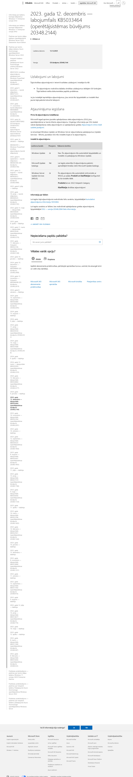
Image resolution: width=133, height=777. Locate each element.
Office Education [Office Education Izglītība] (52, 755)
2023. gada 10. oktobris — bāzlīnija (15, 431)
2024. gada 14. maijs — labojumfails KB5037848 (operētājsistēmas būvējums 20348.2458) (17, 347)
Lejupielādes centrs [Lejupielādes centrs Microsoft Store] (33, 743)
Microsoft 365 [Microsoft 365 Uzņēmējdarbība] (70, 750)
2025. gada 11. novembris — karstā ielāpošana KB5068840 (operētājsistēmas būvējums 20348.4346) (16, 110)
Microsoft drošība (75, 281)
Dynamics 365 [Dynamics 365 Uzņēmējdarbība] (70, 746)
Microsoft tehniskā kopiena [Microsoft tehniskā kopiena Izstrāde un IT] (95, 752)
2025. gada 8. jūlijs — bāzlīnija (16, 187)
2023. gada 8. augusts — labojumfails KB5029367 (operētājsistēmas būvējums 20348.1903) (16, 458)
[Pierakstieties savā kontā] (123, 3)
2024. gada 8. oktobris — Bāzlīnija (17, 291)
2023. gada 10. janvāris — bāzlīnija (15, 545)
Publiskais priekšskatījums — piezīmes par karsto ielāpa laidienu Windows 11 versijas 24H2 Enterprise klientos (18, 675)
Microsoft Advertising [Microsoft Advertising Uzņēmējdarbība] (72, 754)
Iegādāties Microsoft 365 (88, 3)
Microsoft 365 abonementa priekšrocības (36, 284)
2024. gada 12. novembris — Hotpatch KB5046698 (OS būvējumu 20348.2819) (15, 281)
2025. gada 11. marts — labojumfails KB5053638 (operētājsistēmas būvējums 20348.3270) (17, 232)
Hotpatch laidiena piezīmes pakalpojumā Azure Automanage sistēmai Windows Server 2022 (16, 63)
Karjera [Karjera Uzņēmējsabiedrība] (110, 739)
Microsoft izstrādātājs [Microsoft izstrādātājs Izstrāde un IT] (94, 739)
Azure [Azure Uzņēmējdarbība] (68, 743)
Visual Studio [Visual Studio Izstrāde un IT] (91, 766)
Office (48, 3)
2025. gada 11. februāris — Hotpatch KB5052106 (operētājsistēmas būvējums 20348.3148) (16, 247)
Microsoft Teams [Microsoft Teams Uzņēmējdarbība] (71, 761)
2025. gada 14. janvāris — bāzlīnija (16, 258)
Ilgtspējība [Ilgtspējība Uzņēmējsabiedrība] (110, 750)
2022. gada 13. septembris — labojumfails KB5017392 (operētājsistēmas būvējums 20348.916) (16, 588)
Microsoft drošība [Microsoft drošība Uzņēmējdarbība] (71, 739)
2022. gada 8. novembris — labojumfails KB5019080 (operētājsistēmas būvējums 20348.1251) (16, 564)
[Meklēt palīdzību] (118, 2)
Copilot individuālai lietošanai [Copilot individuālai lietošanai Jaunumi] (15, 743)
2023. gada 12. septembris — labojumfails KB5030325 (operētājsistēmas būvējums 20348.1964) (16, 443)
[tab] (36, 259)
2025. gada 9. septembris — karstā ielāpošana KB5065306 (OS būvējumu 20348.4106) (17, 162)
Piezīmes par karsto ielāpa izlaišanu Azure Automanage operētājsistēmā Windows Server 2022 (16, 51)
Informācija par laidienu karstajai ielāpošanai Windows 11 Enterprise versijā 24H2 (17, 28)
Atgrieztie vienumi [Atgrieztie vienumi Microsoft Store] (33, 746)
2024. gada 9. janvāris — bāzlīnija (17, 393)
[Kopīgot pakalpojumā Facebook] (32, 218)
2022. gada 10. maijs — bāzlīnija (17, 628)
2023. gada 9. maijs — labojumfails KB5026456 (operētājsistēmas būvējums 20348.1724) (16, 496)
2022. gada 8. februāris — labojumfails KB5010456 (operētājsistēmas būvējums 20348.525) (16, 660)
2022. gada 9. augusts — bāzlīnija (14, 599)
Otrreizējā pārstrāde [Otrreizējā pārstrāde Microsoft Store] (33, 754)
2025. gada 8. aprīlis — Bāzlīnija (17, 222)
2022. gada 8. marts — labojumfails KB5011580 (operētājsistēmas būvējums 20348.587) (16, 644)
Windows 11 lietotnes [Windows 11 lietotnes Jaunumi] (12, 750)
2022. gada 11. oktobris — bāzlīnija (15, 576)
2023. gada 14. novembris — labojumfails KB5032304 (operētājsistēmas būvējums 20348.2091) (16, 419)
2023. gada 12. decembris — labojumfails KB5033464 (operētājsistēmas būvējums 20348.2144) (16, 403)
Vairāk (73, 3)
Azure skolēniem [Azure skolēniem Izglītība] (52, 770)
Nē (86, 728)
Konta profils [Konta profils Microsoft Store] (31, 739)
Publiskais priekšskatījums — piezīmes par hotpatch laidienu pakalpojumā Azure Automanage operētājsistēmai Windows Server (18, 704)
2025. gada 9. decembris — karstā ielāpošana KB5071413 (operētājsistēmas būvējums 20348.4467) (17, 94)
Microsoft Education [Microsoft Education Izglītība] (53, 739)
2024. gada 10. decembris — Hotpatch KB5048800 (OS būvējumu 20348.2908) (15, 268)
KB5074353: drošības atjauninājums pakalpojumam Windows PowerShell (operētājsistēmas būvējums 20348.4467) (17, 78)
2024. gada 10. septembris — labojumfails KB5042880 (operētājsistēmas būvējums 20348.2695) (16, 302)
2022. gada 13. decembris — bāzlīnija (16, 552)
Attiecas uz (36, 39)
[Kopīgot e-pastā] (41, 218)
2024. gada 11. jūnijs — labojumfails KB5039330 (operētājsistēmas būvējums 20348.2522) (17, 331)
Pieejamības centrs (94, 281)
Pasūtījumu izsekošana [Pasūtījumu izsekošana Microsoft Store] (34, 750)
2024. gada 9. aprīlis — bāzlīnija (17, 357)
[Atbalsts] (28, 3)
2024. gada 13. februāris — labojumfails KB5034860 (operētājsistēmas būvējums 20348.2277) (16, 382)
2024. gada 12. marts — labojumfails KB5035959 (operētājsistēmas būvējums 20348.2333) (17, 367)
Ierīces (64, 3)
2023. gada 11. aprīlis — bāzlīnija (17, 506)
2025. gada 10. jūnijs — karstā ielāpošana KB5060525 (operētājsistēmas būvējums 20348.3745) (16, 198)
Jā (74, 728)
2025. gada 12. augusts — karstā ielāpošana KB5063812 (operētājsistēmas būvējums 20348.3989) (16, 176)
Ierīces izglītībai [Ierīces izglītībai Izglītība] (52, 743)
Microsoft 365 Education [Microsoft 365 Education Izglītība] (54, 752)
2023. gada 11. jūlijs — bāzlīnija (17, 469)
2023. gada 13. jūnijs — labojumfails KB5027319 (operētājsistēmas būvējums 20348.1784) (16, 480)
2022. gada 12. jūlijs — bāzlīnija (17, 606)
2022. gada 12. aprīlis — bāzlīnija (17, 633)
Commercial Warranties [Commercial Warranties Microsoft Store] (34, 757)
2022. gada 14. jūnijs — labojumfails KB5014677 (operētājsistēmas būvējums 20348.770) (16, 617)
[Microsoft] (14, 3)
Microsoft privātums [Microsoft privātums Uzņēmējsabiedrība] (113, 743)
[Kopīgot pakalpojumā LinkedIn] (36, 218)
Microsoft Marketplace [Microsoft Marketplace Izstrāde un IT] (94, 755)
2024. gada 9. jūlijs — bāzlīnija (16, 320)
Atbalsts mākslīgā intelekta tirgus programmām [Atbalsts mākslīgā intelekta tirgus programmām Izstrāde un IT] (95, 747)
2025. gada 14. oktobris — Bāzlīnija (17, 140)
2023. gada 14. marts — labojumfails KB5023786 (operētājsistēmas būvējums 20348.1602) (16, 517)
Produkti (55, 3)
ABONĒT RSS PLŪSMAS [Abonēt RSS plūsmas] (41, 224)
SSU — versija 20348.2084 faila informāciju (59, 209)
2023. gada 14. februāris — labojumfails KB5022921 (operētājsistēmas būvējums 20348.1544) (16, 533)
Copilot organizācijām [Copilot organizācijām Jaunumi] (13, 739)
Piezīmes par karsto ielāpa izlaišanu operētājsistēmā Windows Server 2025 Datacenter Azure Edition (17, 39)
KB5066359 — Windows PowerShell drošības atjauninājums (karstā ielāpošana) (17, 149)
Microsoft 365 (38, 3)
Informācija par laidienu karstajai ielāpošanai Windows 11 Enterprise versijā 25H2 (17, 18)
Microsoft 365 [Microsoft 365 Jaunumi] (10, 746)
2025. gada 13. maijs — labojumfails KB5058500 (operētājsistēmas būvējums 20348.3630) (17, 213)
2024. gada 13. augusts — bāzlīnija (15, 314)
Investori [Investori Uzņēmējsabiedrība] (110, 746)
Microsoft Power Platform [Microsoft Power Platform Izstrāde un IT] (95, 759)
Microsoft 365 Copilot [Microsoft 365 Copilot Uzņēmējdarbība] (72, 757)
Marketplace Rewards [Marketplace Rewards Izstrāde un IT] (94, 763)
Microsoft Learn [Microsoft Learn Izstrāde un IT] (92, 743)
